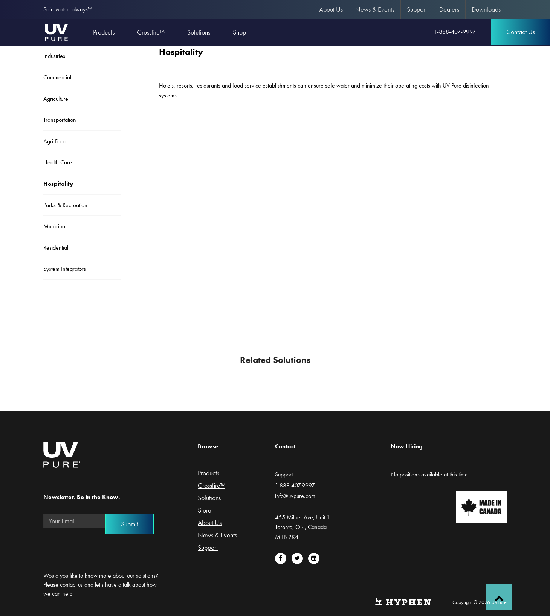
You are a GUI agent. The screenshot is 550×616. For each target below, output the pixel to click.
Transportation (59, 120)
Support (417, 9)
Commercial (57, 77)
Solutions (209, 498)
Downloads (486, 9)
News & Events (374, 9)
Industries (54, 56)
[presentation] (100, 549)
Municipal (54, 226)
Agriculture (55, 99)
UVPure (56, 32)
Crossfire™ (211, 486)
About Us (331, 9)
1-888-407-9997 (455, 32)
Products (208, 473)
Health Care (57, 162)
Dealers (449, 9)
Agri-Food (54, 141)
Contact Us (520, 31)
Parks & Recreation (65, 205)
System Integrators (64, 269)
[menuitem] (331, 9)
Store (204, 510)
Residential (55, 248)
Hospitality (58, 184)
